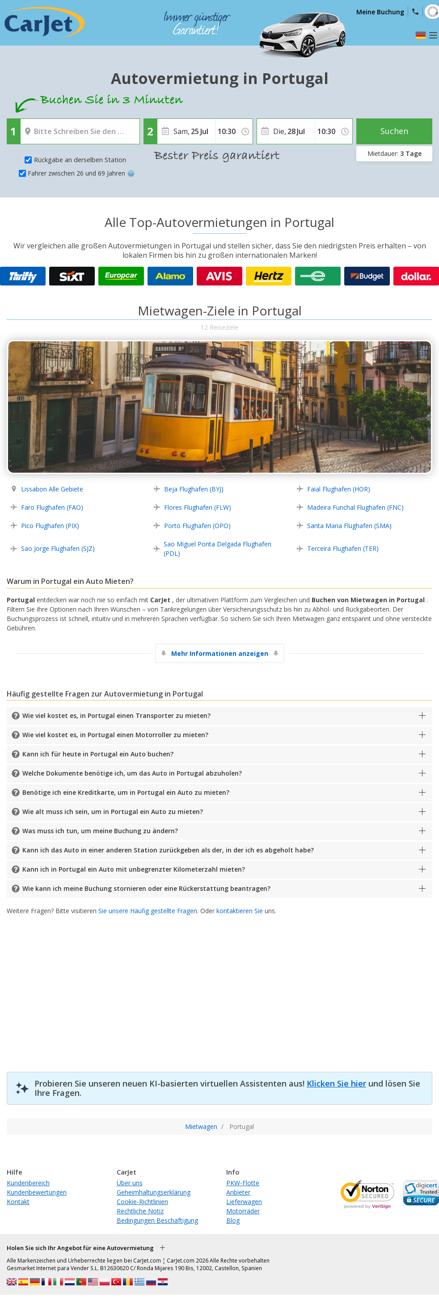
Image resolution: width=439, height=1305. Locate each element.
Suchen (394, 131)
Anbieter (238, 1192)
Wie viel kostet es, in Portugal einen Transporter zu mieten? (116, 715)
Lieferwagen (244, 1201)
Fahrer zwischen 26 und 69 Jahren (81, 173)
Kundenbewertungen (37, 1192)
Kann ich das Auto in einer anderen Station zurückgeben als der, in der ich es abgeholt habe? (168, 850)
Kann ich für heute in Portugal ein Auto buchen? (97, 754)
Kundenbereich (28, 1183)
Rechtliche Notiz (140, 1211)
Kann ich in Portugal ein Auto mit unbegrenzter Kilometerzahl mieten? (133, 869)
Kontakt (18, 1201)
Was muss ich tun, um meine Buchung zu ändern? (100, 831)
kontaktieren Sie (239, 910)
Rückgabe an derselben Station (80, 159)
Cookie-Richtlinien (142, 1201)
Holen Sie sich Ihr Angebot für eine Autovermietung (80, 1248)
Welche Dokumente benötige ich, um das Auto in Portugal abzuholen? (132, 773)
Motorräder (243, 1211)
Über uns (130, 1183)
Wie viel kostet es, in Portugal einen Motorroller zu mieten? (115, 734)
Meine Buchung (380, 12)
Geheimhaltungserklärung (153, 1192)
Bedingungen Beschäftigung (157, 1220)
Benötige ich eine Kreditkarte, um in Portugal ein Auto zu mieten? (125, 792)
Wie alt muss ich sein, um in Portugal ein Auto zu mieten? (112, 811)
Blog (233, 1220)
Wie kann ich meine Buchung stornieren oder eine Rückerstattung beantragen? (146, 888)
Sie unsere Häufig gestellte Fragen (147, 910)
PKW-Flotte (242, 1183)
